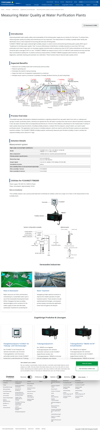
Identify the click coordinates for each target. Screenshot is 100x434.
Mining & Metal (6, 391)
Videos (40, 383)
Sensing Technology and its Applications (56, 412)
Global (75, 2)
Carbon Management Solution (18, 410)
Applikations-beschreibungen (27, 9)
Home (2, 9)
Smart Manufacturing (54, 398)
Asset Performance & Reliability (19, 388)
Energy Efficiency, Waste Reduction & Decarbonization (19, 396)
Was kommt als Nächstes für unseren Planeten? (55, 383)
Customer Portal (67, 387)
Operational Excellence (18, 391)
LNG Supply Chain (7, 383)
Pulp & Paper (6, 395)
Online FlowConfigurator (67, 395)
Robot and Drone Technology (55, 408)
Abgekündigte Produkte (30, 402)
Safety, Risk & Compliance (18, 384)
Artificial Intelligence (56, 404)
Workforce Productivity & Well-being (19, 381)
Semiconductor (6, 409)
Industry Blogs (79, 4)
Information (30, 381)
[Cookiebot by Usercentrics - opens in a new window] (10, 431)
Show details (82, 431)
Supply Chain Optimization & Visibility (18, 401)
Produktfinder (66, 385)
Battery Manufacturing (6, 402)
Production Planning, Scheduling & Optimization (20, 406)
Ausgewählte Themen (67, 4)
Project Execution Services (31, 390)
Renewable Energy (7, 389)
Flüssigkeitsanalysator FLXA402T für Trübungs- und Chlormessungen (16, 346)
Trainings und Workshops (66, 382)
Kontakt (95, 4)
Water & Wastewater (11, 291)
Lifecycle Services (31, 393)
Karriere (62, 2)
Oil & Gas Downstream (6, 380)
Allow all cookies (87, 417)
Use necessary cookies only (87, 422)
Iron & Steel (6, 397)
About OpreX (54, 391)
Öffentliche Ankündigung (30, 398)
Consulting (29, 388)
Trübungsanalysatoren (45, 344)
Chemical (5, 385)
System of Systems (55, 393)
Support (88, 4)
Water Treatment (43, 291)
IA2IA (52, 395)
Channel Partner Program (67, 399)
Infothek (57, 4)
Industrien (28, 4)
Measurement (30, 386)
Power (4, 387)
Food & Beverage (7, 393)
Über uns (57, 2)
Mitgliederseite (69, 2)
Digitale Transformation (55, 401)
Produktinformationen (44, 379)
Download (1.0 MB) (90, 25)
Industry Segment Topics (55, 388)
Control (29, 383)
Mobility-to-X (6, 405)
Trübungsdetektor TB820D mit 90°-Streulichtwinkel (81, 345)
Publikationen (15, 9)
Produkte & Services (47, 4)
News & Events (50, 2)
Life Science (30, 395)
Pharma (5, 407)
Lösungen (36, 4)
